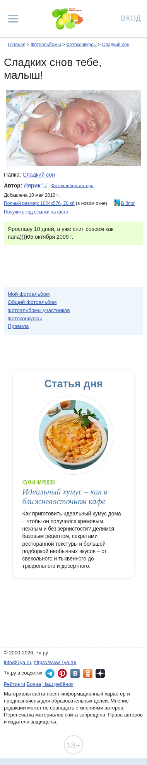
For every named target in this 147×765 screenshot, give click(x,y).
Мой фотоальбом (29, 294)
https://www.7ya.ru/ (55, 662)
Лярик (32, 185)
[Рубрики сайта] (13, 18)
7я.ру (100, 673)
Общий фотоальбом (32, 302)
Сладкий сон (115, 44)
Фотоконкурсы (81, 44)
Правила (18, 326)
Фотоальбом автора (72, 185)
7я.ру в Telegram (50, 673)
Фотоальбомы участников (39, 310)
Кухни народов (38, 482)
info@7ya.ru (17, 662)
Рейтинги (14, 684)
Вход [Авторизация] (131, 17)
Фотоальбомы (46, 44)
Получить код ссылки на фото (36, 212)
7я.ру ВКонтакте (75, 673)
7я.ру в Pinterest (62, 673)
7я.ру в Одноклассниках (87, 673)
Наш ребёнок (58, 684)
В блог (128, 203)
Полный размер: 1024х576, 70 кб (39, 203)
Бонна (34, 684)
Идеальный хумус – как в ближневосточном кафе (65, 496)
